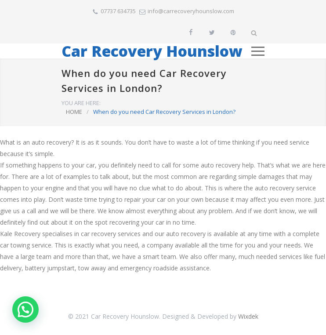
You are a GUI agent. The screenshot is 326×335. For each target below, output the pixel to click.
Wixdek (248, 316)
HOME (74, 112)
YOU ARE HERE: (81, 103)
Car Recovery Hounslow (152, 51)
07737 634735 (118, 11)
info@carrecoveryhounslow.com (191, 11)
